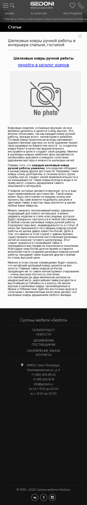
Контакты (43, 355)
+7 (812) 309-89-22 (44, 374)
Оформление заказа (43, 351)
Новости (43, 334)
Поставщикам (43, 345)
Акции (9, 13)
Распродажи (72, 13)
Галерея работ (43, 330)
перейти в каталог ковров (43, 64)
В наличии (39, 13)
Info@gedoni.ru (43, 384)
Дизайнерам (43, 340)
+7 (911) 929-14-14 (43, 379)
